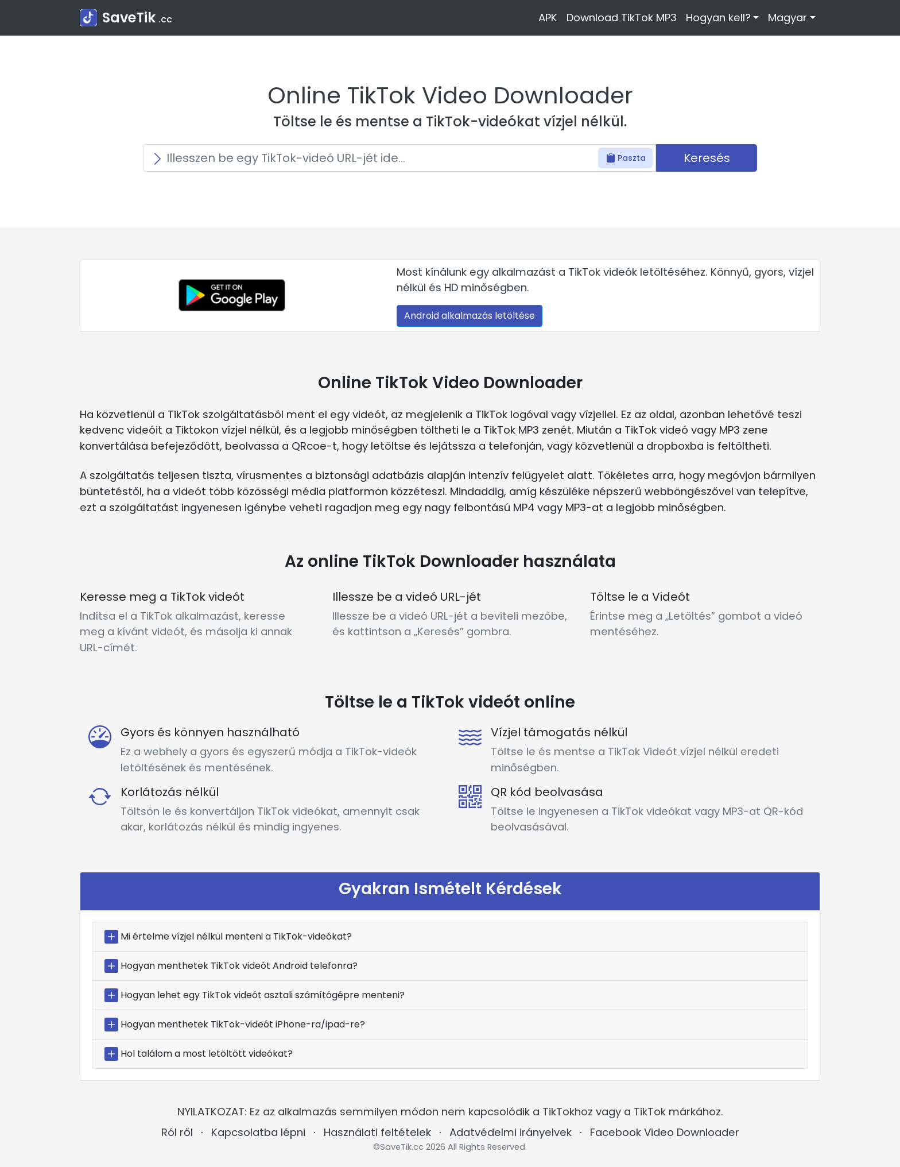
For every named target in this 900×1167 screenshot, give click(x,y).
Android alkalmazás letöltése (469, 315)
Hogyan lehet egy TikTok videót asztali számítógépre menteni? (263, 995)
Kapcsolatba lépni (258, 1132)
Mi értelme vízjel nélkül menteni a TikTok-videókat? (236, 936)
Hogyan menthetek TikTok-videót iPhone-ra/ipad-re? (243, 1024)
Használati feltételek (377, 1132)
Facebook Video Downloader (664, 1132)
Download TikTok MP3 (622, 17)
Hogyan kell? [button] (718, 17)
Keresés (707, 158)
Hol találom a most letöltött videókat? (207, 1053)
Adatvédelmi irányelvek (510, 1132)
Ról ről (177, 1132)
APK (547, 17)
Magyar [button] (787, 17)
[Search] (399, 158)
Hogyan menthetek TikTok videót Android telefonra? (239, 965)
